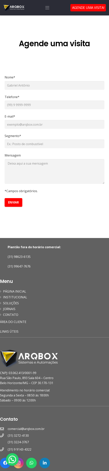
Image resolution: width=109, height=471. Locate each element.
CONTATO (10, 315)
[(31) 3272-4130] (4, 439)
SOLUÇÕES (11, 303)
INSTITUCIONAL (15, 297)
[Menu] (47, 8)
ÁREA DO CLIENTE (13, 322)
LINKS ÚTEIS (9, 331)
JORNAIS (9, 309)
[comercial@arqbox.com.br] (4, 429)
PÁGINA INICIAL (14, 291)
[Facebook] (5, 463)
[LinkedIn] (44, 463)
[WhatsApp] (31, 463)
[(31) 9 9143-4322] (4, 449)
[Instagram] (18, 463)
